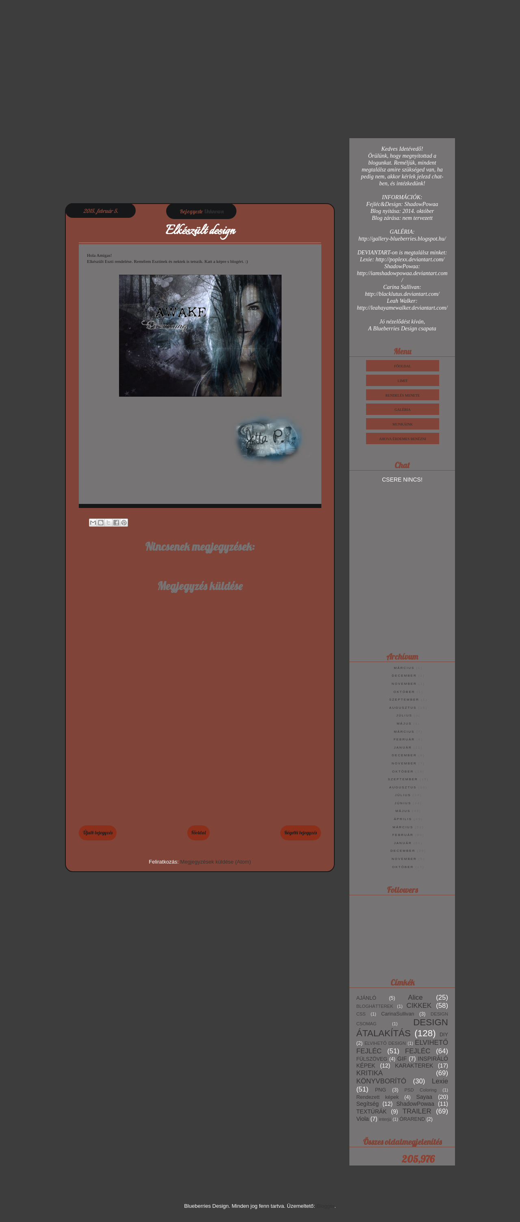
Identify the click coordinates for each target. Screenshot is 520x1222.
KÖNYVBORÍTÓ (381, 1081)
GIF (402, 1058)
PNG (380, 1090)
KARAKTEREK (414, 1065)
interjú (385, 1119)
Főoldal (198, 832)
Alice (415, 997)
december (404, 675)
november (404, 684)
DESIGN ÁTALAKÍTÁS (402, 1027)
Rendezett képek (377, 1097)
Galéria (402, 410)
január (403, 747)
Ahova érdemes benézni (402, 439)
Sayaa (424, 1097)
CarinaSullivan (397, 1014)
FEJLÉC (417, 1051)
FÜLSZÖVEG (371, 1059)
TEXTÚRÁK (371, 1111)
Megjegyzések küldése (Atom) (215, 862)
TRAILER (417, 1111)
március (404, 668)
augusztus (402, 708)
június (402, 803)
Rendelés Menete (403, 395)
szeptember (404, 699)
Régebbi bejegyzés (300, 832)
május (404, 723)
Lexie (440, 1081)
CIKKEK (419, 1005)
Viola (362, 1119)
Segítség (367, 1103)
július (404, 715)
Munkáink (402, 424)
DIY (444, 1035)
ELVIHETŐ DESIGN (385, 1043)
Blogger (325, 1206)
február (404, 739)
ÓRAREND (412, 1119)
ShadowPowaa (415, 1103)
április (403, 819)
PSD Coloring (421, 1089)
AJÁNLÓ (366, 998)
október (404, 692)
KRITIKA (369, 1073)
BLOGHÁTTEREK (374, 1006)
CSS (361, 1013)
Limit (403, 381)
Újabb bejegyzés (98, 832)
